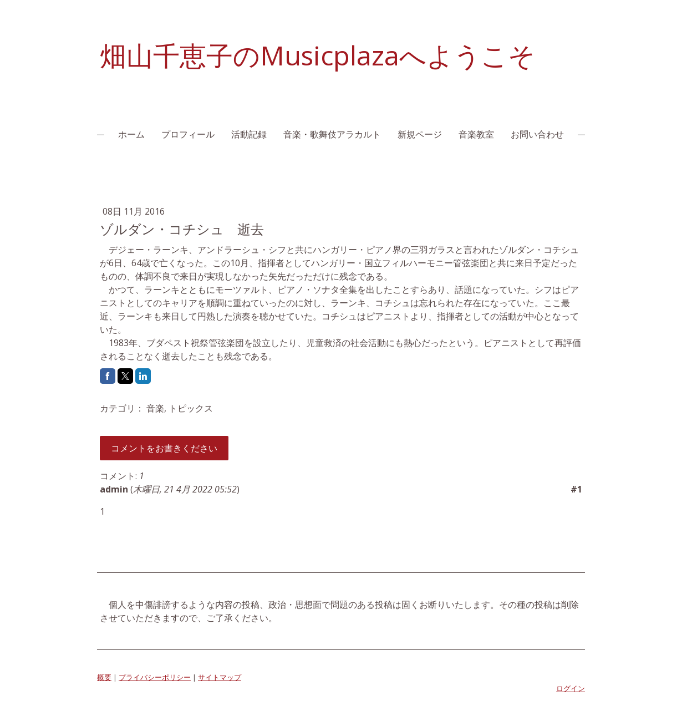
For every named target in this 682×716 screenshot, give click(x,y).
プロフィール (188, 134)
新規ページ (420, 134)
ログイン (570, 688)
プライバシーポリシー (155, 677)
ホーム (131, 134)
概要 (104, 677)
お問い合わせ (537, 134)
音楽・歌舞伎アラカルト (332, 134)
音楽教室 (476, 134)
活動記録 (249, 134)
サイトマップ (219, 677)
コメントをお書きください (164, 448)
